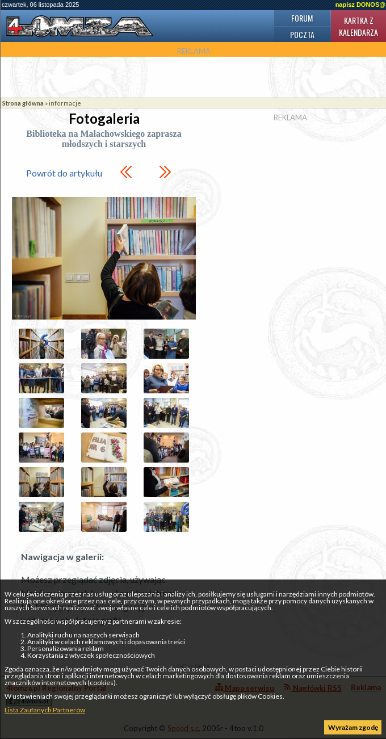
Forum (302, 18)
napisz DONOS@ (360, 4)
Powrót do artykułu (64, 172)
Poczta (302, 34)
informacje (65, 103)
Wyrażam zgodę (353, 727)
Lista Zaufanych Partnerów (45, 710)
